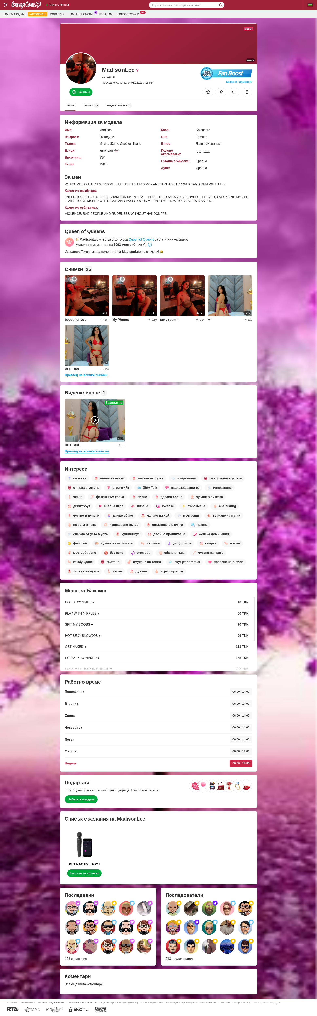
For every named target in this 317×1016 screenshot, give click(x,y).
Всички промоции (83, 14)
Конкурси (106, 14)
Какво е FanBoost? (239, 81)
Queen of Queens (141, 239)
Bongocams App (129, 14)
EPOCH (80, 1002)
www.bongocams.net (53, 1002)
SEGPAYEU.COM (94, 1002)
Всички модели (14, 14)
